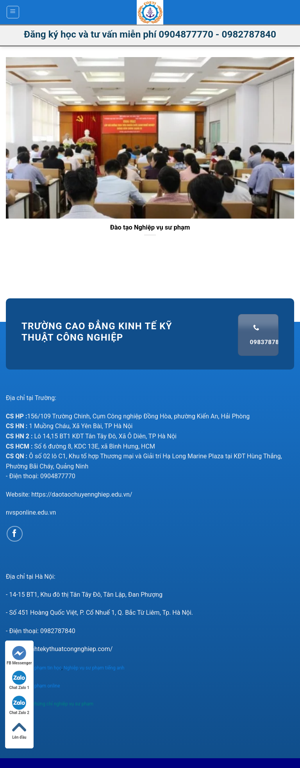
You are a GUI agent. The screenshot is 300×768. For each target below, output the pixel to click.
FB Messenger (19, 655)
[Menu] (13, 12)
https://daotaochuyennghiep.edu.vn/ (81, 494)
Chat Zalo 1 (19, 680)
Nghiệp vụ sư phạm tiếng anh (95, 668)
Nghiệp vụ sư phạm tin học (33, 668)
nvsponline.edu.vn (31, 512)
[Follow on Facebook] (15, 534)
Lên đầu (19, 729)
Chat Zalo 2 (19, 705)
